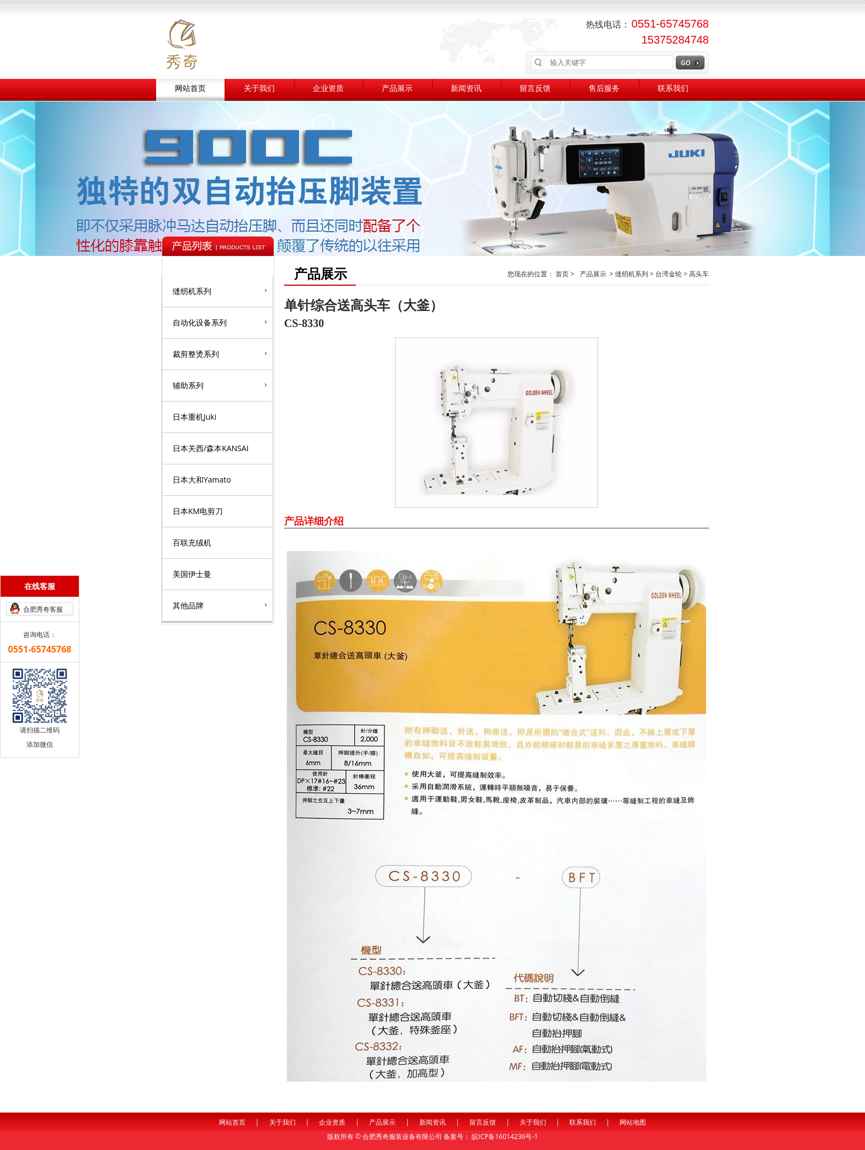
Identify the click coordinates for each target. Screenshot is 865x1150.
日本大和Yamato (202, 479)
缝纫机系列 (220, 290)
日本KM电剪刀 (198, 511)
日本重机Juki (194, 416)
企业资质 (328, 88)
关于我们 (259, 88)
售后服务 (604, 88)
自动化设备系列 (220, 322)
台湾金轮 (668, 274)
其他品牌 (220, 605)
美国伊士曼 (192, 574)
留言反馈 (535, 88)
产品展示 (397, 88)
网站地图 (633, 1122)
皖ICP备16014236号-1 (505, 1136)
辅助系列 (220, 385)
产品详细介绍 (314, 520)
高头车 (699, 274)
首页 (563, 274)
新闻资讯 (466, 88)
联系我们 (673, 88)
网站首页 (190, 88)
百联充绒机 (192, 542)
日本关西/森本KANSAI (211, 448)
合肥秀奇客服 (43, 609)
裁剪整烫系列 (220, 353)
